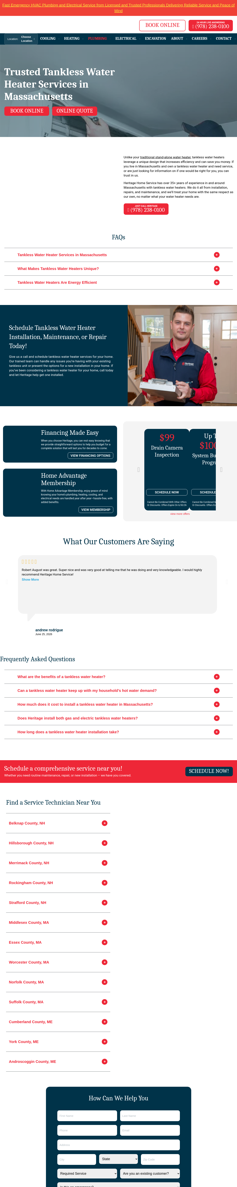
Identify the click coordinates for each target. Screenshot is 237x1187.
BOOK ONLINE (160, 25)
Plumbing (98, 38)
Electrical (126, 38)
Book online (27, 110)
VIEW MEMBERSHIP (95, 510)
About (178, 38)
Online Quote (77, 110)
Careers (200, 38)
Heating (72, 38)
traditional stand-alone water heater (165, 157)
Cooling (48, 38)
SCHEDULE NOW (167, 492)
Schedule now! (208, 771)
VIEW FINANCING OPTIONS (90, 456)
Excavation (155, 38)
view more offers (180, 514)
